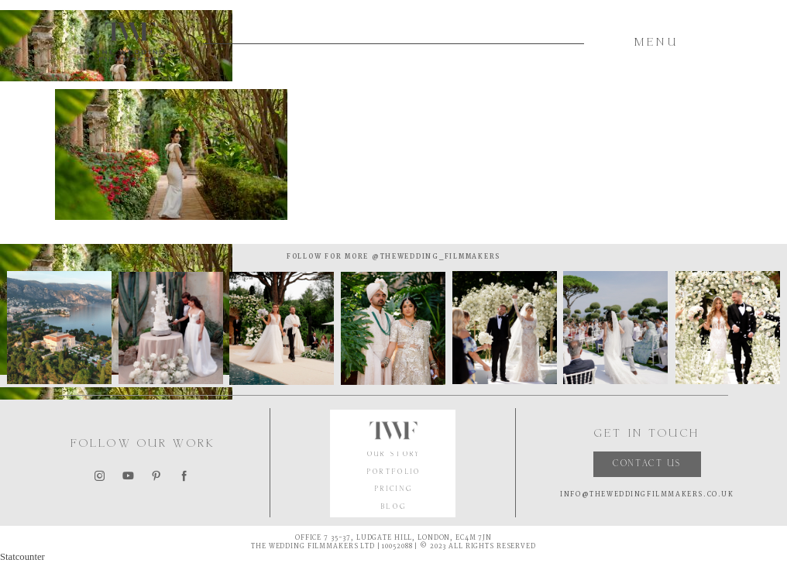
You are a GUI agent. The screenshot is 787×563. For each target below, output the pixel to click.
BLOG (394, 507)
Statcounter (22, 556)
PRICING (394, 489)
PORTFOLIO (394, 472)
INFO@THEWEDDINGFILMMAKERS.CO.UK (647, 494)
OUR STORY (394, 454)
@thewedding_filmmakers (434, 257)
